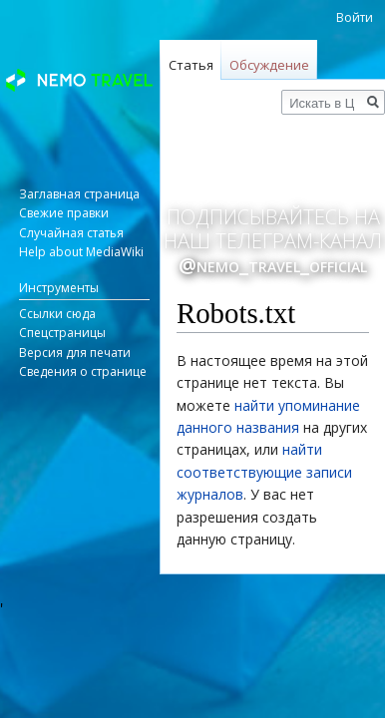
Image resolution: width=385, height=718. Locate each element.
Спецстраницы (62, 332)
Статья (191, 65)
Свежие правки (64, 212)
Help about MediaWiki (81, 251)
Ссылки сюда (57, 313)
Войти (354, 17)
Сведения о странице (83, 371)
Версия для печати (75, 352)
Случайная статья (71, 232)
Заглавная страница (79, 193)
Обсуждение (269, 65)
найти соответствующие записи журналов (264, 472)
